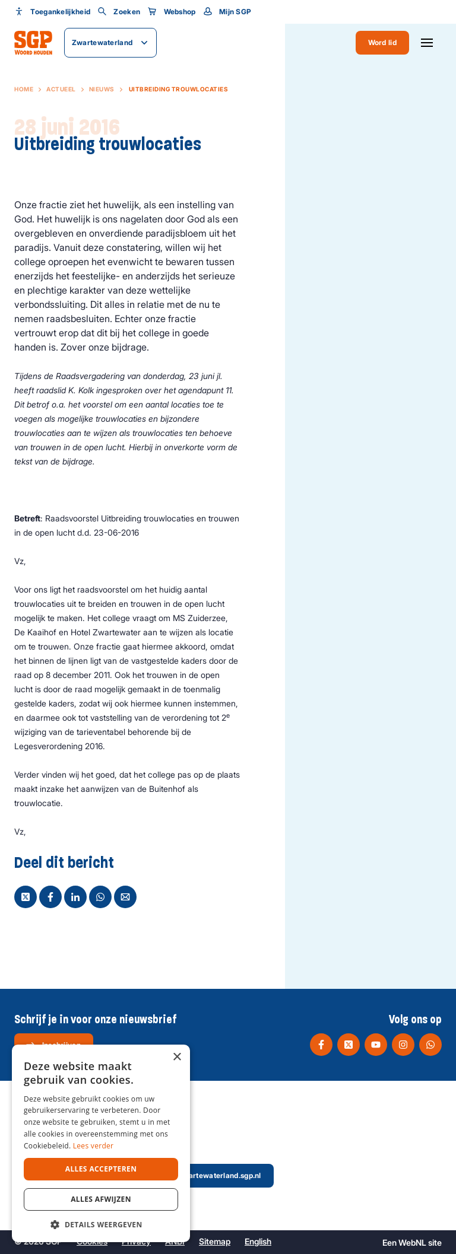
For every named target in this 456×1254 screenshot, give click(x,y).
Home (23, 89)
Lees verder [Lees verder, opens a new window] (93, 1146)
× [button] (176, 1057)
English (258, 1241)
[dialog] (101, 1143)
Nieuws (102, 89)
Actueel (61, 89)
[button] (101, 1224)
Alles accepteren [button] (101, 1169)
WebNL (412, 1242)
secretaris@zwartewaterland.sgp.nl (190, 1175)
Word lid (382, 42)
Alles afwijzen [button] (101, 1199)
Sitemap (214, 1241)
